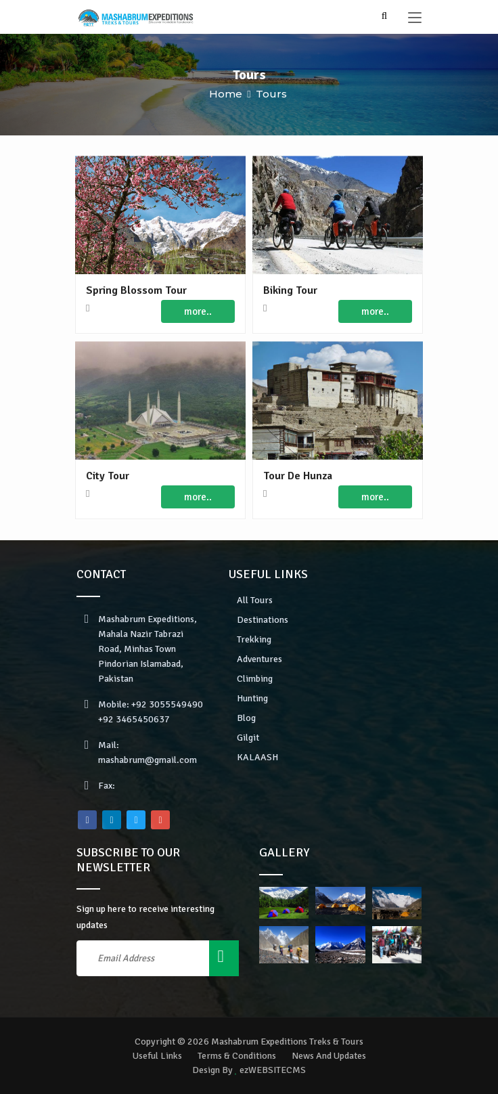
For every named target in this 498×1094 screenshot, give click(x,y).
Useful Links (157, 1056)
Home (225, 93)
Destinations (262, 620)
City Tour (107, 476)
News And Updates (329, 1056)
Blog (246, 718)
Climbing (255, 678)
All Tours (255, 600)
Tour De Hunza (297, 476)
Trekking (254, 639)
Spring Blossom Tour (136, 290)
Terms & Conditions (237, 1056)
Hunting (252, 698)
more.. (198, 311)
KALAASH (257, 757)
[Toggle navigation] (415, 18)
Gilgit (248, 737)
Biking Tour (290, 290)
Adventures (259, 659)
